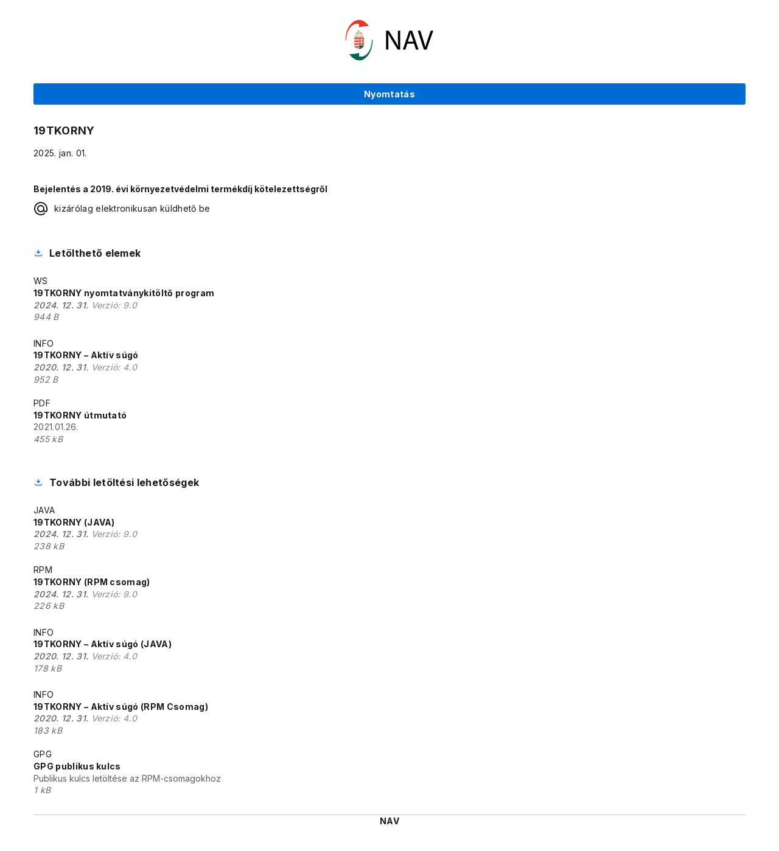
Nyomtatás (389, 94)
